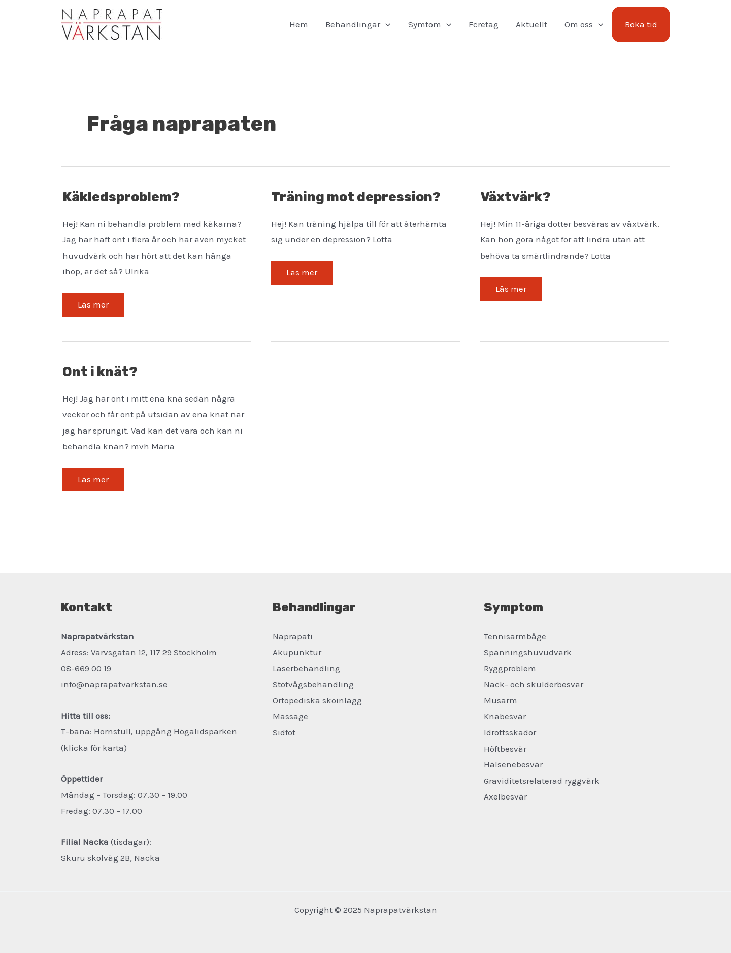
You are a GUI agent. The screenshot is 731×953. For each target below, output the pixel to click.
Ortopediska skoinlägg (317, 700)
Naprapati (293, 636)
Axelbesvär (505, 796)
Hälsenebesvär (513, 764)
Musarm (500, 700)
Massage (290, 716)
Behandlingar (357, 24)
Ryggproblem (510, 668)
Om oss (583, 24)
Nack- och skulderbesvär (533, 684)
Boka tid (641, 24)
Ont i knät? (100, 372)
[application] (385, 24)
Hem (298, 24)
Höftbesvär (505, 749)
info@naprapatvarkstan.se (114, 684)
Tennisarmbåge (515, 636)
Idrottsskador (510, 732)
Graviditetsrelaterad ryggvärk (542, 781)
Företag (484, 24)
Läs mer (93, 308)
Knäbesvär (505, 716)
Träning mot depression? (356, 197)
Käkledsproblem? (121, 197)
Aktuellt (531, 24)
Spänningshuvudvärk (528, 652)
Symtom (429, 24)
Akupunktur (297, 652)
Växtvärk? (515, 197)
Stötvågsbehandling (313, 684)
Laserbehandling (306, 668)
